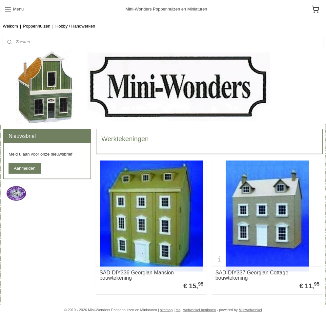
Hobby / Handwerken (75, 26)
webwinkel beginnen (199, 310)
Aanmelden (24, 168)
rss (177, 310)
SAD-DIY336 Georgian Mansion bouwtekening (136, 275)
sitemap (166, 310)
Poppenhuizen (36, 26)
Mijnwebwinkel (250, 310)
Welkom (10, 26)
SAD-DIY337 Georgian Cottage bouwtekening (251, 275)
